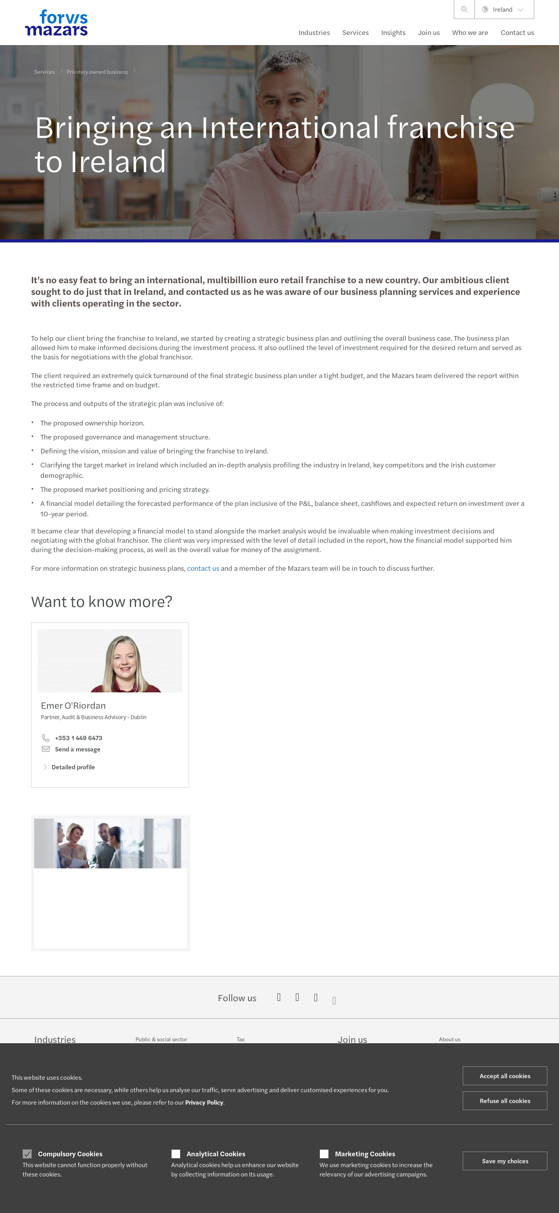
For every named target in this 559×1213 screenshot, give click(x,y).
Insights (393, 32)
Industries (314, 32)
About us (449, 1039)
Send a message (71, 751)
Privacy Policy (204, 1102)
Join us (429, 32)
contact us (202, 568)
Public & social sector (161, 1039)
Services (355, 32)
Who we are (470, 32)
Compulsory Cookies (70, 1153)
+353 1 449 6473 (71, 739)
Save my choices (505, 1160)
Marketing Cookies (365, 1153)
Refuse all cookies (505, 1100)
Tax (241, 1039)
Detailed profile (68, 768)
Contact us (517, 32)
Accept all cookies (505, 1075)
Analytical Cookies (216, 1153)
